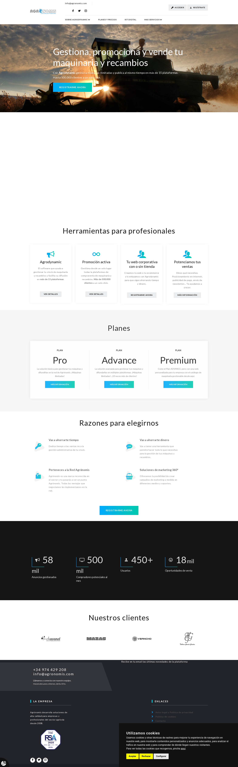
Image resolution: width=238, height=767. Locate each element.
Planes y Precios (107, 20)
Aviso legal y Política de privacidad (174, 710)
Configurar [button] (161, 756)
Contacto (160, 718)
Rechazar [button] (146, 756)
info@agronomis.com (76, 3)
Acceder (177, 7)
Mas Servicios (152, 20)
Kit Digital (130, 20)
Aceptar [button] (132, 756)
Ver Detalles (51, 294)
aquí (183, 748)
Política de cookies (165, 714)
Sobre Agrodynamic (76, 20)
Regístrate (197, 7)
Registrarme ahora (72, 87)
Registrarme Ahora (142, 295)
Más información (187, 295)
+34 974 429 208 (49, 667)
